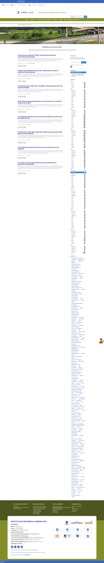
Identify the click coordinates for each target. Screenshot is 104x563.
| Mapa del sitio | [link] (20, 554)
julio (78, 98)
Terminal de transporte (56, 509)
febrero (78, 85)
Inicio (20, 24)
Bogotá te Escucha (17, 508)
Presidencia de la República (77, 506)
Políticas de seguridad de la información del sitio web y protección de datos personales (28, 552)
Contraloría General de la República (39, 507)
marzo (78, 84)
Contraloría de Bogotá (37, 510)
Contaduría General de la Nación (39, 508)
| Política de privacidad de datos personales (29, 550)
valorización (32, 63)
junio (78, 99)
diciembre (78, 90)
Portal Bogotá (16, 506)
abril (78, 82)
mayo (78, 101)
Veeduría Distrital (36, 512)
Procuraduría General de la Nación (39, 506)
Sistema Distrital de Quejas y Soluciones (21, 507)
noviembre (78, 91)
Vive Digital (74, 511)
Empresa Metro (55, 512)
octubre (78, 93)
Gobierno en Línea (75, 508)
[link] (12, 547)
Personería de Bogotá (37, 511)
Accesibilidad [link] (13, 554)
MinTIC (73, 507)
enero (78, 87)
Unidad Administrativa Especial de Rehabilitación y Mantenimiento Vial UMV (61, 508)
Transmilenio (54, 511)
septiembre (78, 95)
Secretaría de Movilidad (56, 506)
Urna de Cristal (74, 510)
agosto (78, 96)
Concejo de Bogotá (36, 513)
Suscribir (83, 62)
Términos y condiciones (15, 550)
